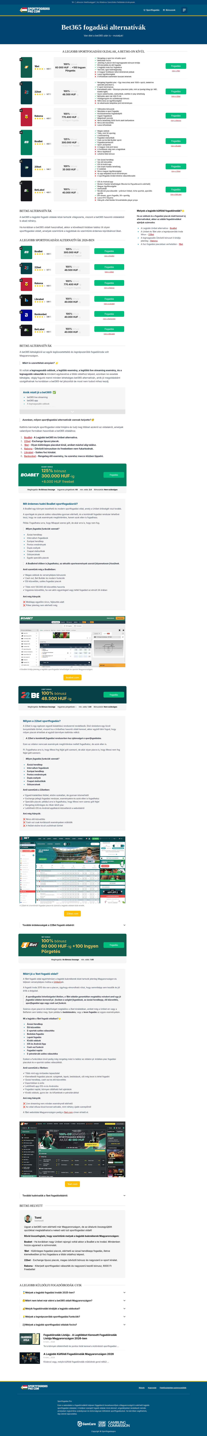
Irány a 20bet (175, 171)
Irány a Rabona (176, 120)
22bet (27, 441)
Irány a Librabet (109, 304)
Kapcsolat (152, 1388)
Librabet (28, 452)
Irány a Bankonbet (109, 319)
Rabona (28, 448)
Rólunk (142, 1388)
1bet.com (68, 1112)
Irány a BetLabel (175, 194)
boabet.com (72, 677)
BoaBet (173, 228)
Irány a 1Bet (176, 71)
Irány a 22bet (175, 96)
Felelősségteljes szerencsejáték (173, 1388)
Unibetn (57, 982)
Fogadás (176, 66)
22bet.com (72, 913)
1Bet (26, 444)
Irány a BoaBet (176, 146)
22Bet (151, 234)
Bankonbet (30, 456)
